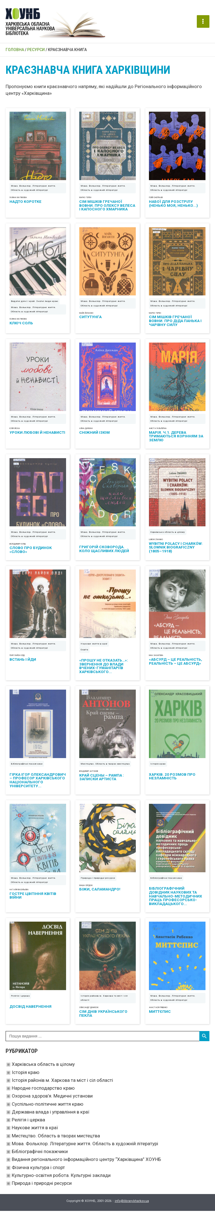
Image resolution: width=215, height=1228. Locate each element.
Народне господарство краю (43, 1105)
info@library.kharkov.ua (132, 1218)
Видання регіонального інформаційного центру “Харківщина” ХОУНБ (86, 1176)
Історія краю (25, 1089)
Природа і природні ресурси (42, 1200)
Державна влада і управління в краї (50, 1129)
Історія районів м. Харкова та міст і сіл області (62, 1097)
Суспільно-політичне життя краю (47, 1121)
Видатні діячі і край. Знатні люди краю (34, 307)
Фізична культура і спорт (38, 1184)
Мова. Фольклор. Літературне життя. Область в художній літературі (85, 1160)
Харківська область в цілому (43, 1081)
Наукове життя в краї (35, 1144)
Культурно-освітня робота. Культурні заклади (61, 1192)
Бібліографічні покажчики (40, 1168)
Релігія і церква (28, 1137)
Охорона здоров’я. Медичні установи (52, 1113)
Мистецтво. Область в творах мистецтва (56, 1153)
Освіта (84, 661)
